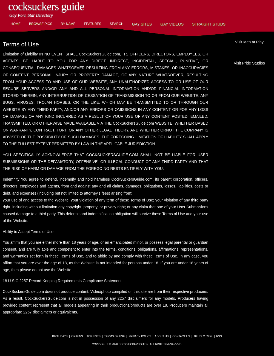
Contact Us (181, 336)
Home (16, 24)
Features (92, 24)
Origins (77, 336)
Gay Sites (142, 24)
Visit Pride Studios (249, 63)
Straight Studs (209, 24)
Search (117, 24)
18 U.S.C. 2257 (203, 336)
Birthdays (59, 336)
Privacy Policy (140, 336)
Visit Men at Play (249, 42)
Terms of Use (114, 336)
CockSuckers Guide (46, 6)
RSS (219, 336)
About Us (162, 336)
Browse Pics (40, 24)
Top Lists (94, 336)
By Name (68, 24)
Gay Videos (172, 24)
